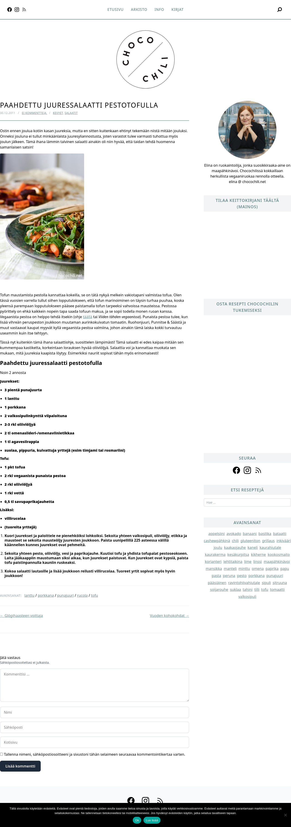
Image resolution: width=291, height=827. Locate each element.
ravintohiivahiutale (244, 582)
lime (247, 561)
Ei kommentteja (34, 113)
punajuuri (65, 595)
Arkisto (139, 9)
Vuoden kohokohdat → (169, 615)
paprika (272, 568)
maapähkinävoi (277, 561)
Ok (137, 820)
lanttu (29, 595)
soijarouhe (219, 589)
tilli (256, 589)
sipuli (266, 582)
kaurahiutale (270, 547)
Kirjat (177, 9)
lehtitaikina (232, 561)
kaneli (253, 547)
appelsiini (216, 533)
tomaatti (277, 589)
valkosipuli (247, 596)
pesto (242, 575)
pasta (216, 575)
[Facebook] (9, 9)
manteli (230, 568)
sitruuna (280, 582)
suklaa (235, 589)
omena (258, 568)
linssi (257, 561)
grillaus (268, 540)
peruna (229, 575)
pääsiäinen (217, 582)
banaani (250, 533)
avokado (233, 533)
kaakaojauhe (235, 547)
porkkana (46, 595)
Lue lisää (152, 820)
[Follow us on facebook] (236, 470)
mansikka (214, 568)
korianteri (213, 561)
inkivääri (283, 540)
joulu (218, 547)
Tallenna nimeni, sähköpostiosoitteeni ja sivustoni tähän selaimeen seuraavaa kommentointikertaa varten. (94, 754)
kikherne (258, 554)
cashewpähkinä (217, 540)
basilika (264, 533)
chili (235, 540)
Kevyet (58, 113)
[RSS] (24, 9)
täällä (87, 316)
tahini (248, 589)
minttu (244, 568)
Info (159, 9)
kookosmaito (279, 554)
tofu (94, 595)
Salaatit (71, 113)
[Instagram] (17, 9)
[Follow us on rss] (258, 470)
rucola (82, 595)
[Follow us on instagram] (247, 470)
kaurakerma (215, 554)
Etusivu (115, 9)
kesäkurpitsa (238, 554)
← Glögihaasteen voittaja (21, 615)
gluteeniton (250, 540)
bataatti (279, 533)
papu (284, 568)
